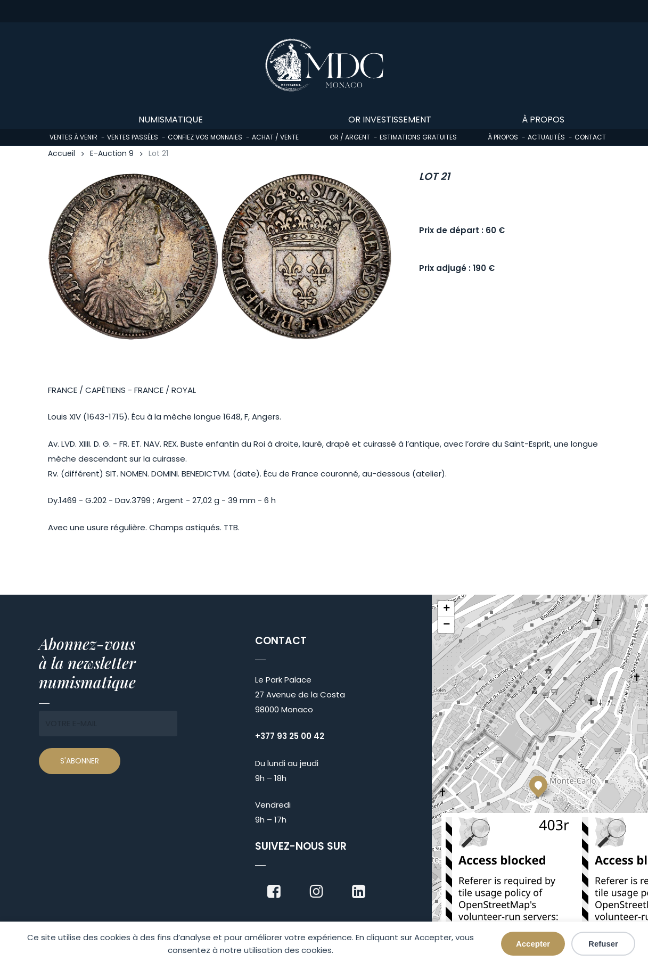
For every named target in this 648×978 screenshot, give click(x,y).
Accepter (533, 943)
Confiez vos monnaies (205, 137)
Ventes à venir (73, 137)
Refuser (603, 943)
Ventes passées (132, 137)
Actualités (546, 137)
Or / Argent (350, 137)
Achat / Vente (275, 137)
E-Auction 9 (112, 154)
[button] (538, 785)
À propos (503, 137)
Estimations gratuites (418, 137)
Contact (590, 137)
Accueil (61, 154)
